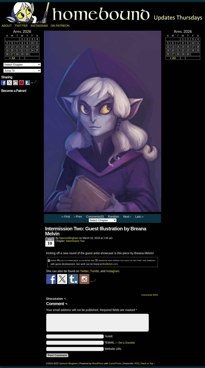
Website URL (113, 348)
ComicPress (115, 363)
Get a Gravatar (126, 342)
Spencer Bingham (68, 363)
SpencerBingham (68, 238)
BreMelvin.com (110, 264)
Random (113, 216)
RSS (137, 363)
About (7, 25)
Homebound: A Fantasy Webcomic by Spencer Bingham (102, 12)
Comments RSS (149, 295)
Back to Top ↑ (148, 363)
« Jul (12, 58)
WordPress (97, 363)
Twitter (21, 25)
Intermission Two (75, 241)
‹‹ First (66, 216)
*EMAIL (120, 342)
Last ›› (139, 216)
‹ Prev (78, 216)
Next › (127, 216)
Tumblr (94, 271)
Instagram (39, 25)
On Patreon (60, 25)
